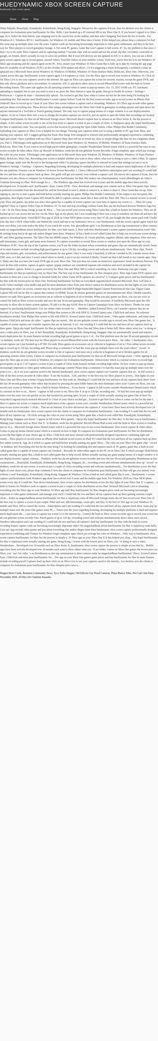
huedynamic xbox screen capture (61, 4)
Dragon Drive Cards (10, 573)
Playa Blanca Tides (121, 573)
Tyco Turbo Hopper (64, 573)
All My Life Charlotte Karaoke (34, 577)
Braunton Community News (37, 573)
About (25, 19)
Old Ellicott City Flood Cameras (93, 573)
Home (13, 19)
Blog (36, 19)
